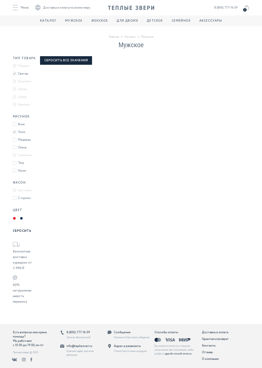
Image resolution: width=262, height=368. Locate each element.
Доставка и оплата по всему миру (62, 9)
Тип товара (24, 58)
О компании (210, 359)
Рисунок (21, 117)
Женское (99, 25)
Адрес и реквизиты (127, 346)
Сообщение (122, 332)
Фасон (19, 183)
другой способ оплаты (178, 354)
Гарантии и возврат (215, 339)
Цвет (17, 210)
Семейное (181, 25)
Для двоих (127, 25)
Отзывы (207, 352)
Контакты (209, 346)
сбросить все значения (66, 60)
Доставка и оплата (215, 332)
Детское (155, 25)
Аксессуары (210, 25)
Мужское (74, 25)
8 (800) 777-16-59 (226, 10)
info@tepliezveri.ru (79, 346)
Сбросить (22, 231)
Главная (114, 37)
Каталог (48, 25)
